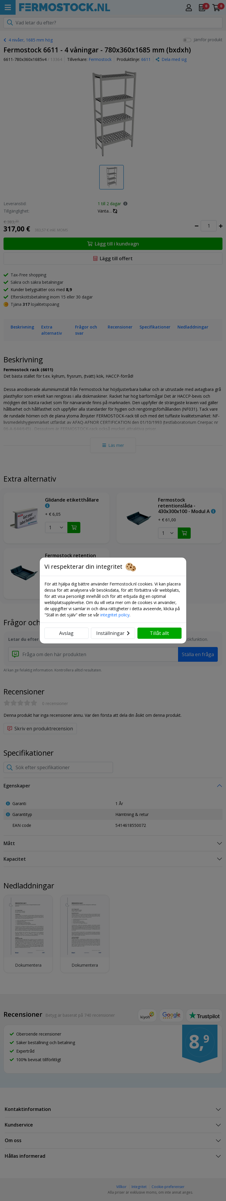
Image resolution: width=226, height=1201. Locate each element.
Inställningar (113, 633)
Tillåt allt (159, 633)
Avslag (66, 633)
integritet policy (114, 615)
